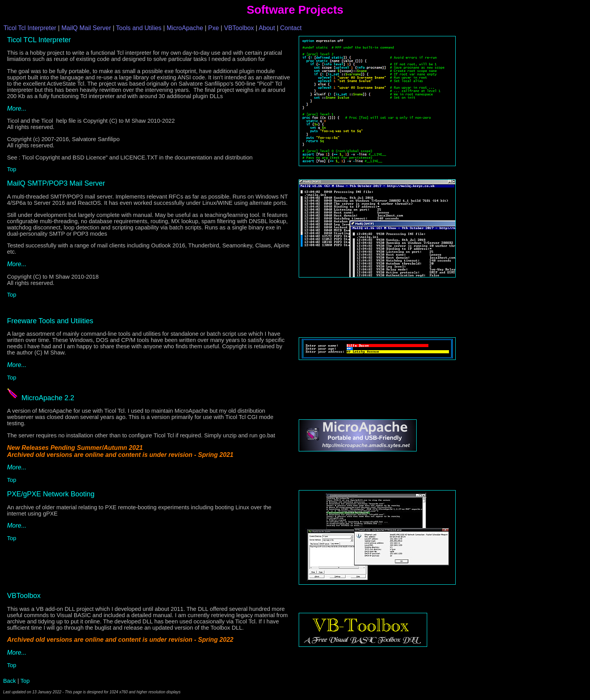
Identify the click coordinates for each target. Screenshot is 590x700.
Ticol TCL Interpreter (39, 40)
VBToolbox (239, 28)
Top (11, 169)
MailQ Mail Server (86, 28)
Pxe (213, 28)
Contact (290, 28)
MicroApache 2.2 (47, 398)
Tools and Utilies (139, 28)
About (266, 28)
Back (9, 681)
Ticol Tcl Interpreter (30, 28)
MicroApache (185, 28)
